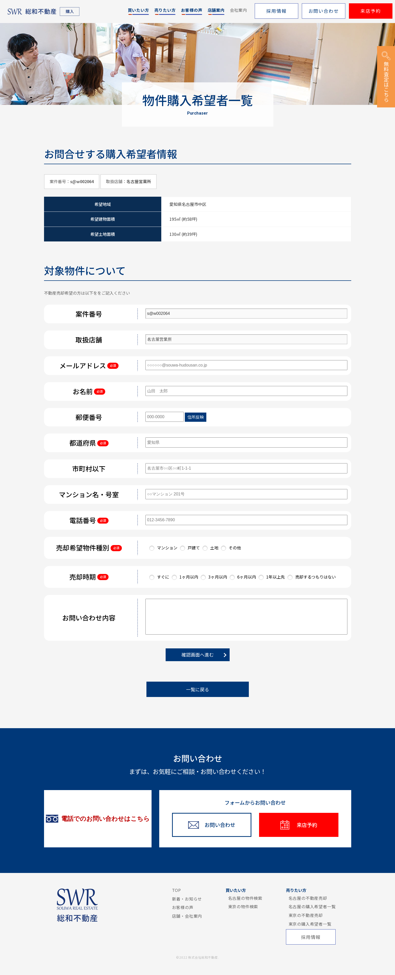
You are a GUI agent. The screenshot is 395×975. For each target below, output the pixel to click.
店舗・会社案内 (187, 916)
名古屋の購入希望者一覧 (312, 906)
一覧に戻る (197, 689)
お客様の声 (183, 907)
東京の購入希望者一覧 (310, 924)
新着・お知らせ (187, 899)
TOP (176, 890)
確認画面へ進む (198, 654)
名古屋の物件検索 (245, 898)
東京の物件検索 (243, 906)
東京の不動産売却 (306, 915)
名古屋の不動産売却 (308, 898)
